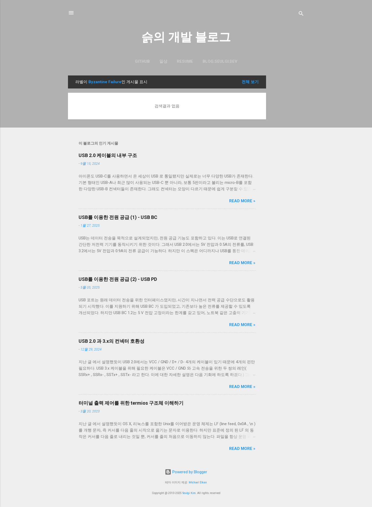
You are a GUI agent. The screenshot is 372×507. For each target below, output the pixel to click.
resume (185, 61)
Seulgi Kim (189, 493)
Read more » (242, 200)
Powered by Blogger (186, 472)
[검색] (301, 14)
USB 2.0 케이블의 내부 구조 (108, 155)
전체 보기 (250, 81)
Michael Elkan (198, 482)
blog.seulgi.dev (220, 61)
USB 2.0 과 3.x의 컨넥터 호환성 (111, 341)
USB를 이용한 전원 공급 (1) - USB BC (118, 217)
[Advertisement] (287, 155)
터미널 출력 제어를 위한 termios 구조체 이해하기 (131, 403)
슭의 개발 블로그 (186, 37)
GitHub (142, 61)
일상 (163, 61)
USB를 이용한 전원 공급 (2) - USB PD (118, 279)
